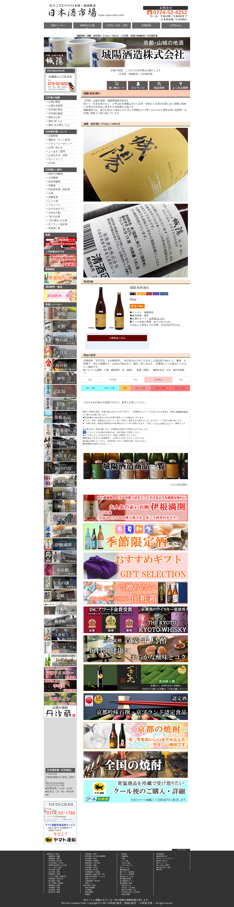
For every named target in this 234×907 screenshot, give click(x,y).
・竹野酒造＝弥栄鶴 (90, 861)
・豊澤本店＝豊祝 (53, 892)
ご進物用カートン (127, 881)
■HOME (159, 869)
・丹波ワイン (88, 883)
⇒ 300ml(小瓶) (53, 212)
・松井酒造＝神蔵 (53, 890)
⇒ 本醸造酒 (51, 197)
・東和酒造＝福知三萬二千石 (94, 874)
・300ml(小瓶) (125, 863)
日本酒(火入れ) (157, 318)
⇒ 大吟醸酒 (51, 177)
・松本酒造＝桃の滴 (54, 861)
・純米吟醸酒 (88, 892)
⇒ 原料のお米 (52, 117)
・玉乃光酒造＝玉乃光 (55, 863)
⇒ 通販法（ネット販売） (58, 139)
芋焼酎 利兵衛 (126, 878)
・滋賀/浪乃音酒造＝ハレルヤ (94, 876)
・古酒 (122, 858)
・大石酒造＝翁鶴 (90, 865)
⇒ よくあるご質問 (55, 151)
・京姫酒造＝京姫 (53, 887)
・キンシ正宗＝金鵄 (54, 867)
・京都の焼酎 (125, 894)
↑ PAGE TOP (181, 850)
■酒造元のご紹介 (53, 854)
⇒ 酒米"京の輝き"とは (57, 125)
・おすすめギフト (126, 865)
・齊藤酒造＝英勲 (53, 858)
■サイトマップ (162, 863)
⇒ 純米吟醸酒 (52, 181)
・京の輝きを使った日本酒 (130, 892)
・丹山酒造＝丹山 (90, 858)
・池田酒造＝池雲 (90, 854)
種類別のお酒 (87, 25)
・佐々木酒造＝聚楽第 (55, 883)
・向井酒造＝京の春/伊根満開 (94, 856)
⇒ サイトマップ (54, 159)
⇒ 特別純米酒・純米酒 (57, 189)
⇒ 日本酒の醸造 (54, 113)
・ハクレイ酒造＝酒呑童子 (57, 876)
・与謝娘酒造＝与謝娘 (91, 872)
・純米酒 (123, 854)
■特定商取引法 (162, 856)
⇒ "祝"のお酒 (52, 216)
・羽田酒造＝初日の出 (55, 878)
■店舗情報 (160, 854)
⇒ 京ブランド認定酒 (56, 224)
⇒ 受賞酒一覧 (52, 228)
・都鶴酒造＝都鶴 (53, 885)
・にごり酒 (124, 861)
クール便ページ (163, 423)
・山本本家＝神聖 (53, 870)
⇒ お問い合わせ (54, 147)
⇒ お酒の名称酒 (54, 105)
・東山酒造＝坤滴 (53, 881)
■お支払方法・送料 (164, 867)
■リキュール (124, 867)
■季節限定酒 (124, 870)
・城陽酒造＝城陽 (53, 856)
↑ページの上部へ (179, 484)
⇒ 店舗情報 (51, 136)
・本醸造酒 (124, 856)
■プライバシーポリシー (165, 858)
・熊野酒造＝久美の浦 (91, 863)
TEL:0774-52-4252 (55, 783)
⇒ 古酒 (49, 193)
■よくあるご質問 (163, 865)
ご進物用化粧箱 (181, 412)
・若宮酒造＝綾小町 (90, 870)
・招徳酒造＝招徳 (53, 874)
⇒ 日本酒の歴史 (54, 109)
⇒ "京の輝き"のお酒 (56, 220)
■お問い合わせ (162, 861)
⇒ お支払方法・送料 (56, 155)
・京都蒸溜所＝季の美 (91, 881)
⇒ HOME (50, 163)
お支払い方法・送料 (117, 25)
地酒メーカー (58, 25)
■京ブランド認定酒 (127, 872)
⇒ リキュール (52, 205)
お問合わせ (176, 25)
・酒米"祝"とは (125, 885)
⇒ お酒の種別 (52, 101)
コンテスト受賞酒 (127, 874)
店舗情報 (146, 25)
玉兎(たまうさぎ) (127, 876)
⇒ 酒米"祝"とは (53, 121)
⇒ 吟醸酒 (50, 185)
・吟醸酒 (86, 894)
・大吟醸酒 (87, 890)
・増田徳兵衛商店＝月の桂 (57, 865)
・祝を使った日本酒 (127, 887)
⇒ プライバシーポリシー (58, 143)
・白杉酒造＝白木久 (90, 867)
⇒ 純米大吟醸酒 (54, 174)
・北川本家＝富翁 (53, 872)
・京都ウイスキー (90, 878)
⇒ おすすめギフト (55, 209)
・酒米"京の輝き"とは (128, 890)
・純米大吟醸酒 (89, 887)
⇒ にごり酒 (51, 201)
